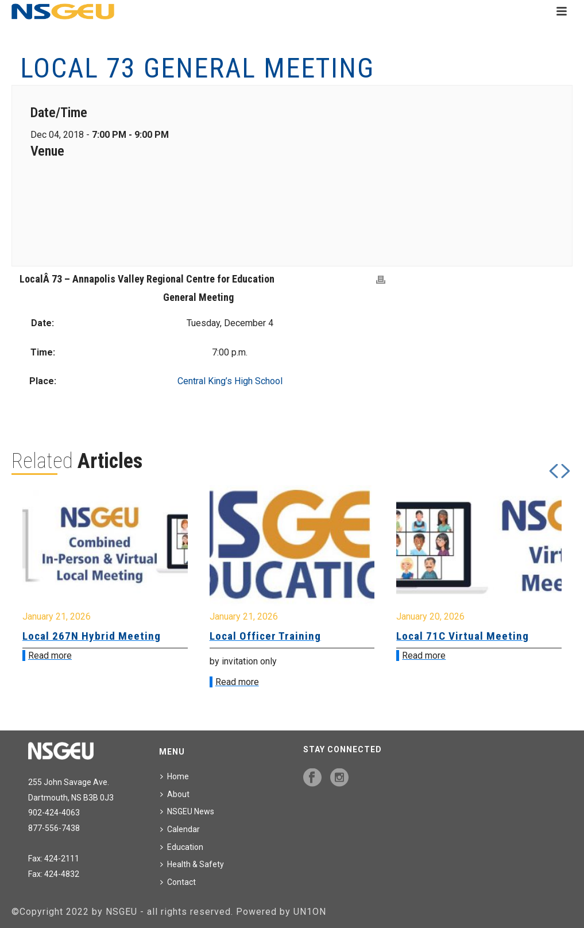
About (174, 794)
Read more (50, 655)
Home (174, 776)
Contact (178, 882)
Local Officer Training (265, 636)
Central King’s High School (230, 381)
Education (181, 847)
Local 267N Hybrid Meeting (91, 636)
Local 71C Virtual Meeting (462, 636)
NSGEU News (187, 811)
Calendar (180, 829)
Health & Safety (192, 864)
